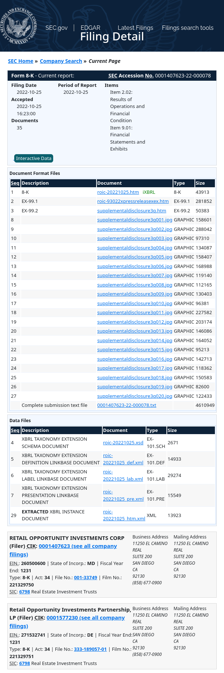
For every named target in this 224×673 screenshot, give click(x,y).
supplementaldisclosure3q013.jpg (134, 331)
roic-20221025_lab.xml (123, 475)
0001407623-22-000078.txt (126, 405)
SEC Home (21, 60)
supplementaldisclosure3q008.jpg (134, 284)
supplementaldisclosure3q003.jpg (134, 238)
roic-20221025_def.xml (123, 459)
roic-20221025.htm (118, 192)
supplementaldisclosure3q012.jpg (134, 322)
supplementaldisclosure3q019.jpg (134, 386)
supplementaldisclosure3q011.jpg (134, 312)
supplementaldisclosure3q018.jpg (134, 377)
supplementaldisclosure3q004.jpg (134, 247)
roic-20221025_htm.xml (124, 515)
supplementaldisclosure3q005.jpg (134, 256)
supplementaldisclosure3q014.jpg (134, 340)
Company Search (61, 60)
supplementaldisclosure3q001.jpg (134, 219)
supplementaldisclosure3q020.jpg (134, 396)
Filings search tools (188, 27)
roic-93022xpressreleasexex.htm (133, 201)
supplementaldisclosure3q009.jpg (134, 294)
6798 (24, 591)
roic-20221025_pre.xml (123, 495)
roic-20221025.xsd (123, 442)
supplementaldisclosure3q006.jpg (134, 266)
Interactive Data (33, 158)
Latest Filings (135, 27)
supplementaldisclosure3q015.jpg (134, 349)
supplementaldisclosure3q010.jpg (134, 303)
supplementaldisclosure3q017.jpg (134, 368)
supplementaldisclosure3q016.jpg (134, 359)
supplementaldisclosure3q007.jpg (134, 275)
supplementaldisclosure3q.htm (131, 210)
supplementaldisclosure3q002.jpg (134, 229)
